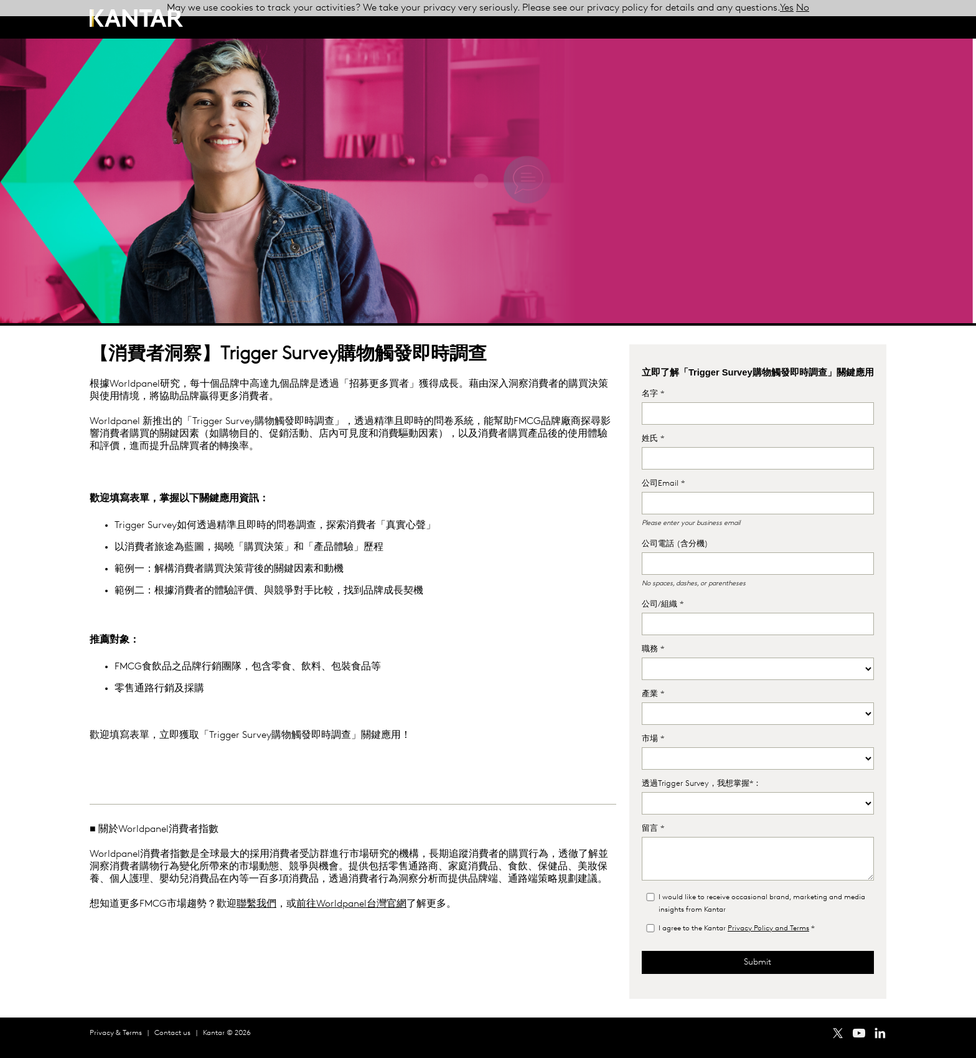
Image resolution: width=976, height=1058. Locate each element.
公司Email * (663, 483)
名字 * (653, 394)
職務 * (653, 649)
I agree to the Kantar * (737, 928)
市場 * (653, 739)
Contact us (172, 1033)
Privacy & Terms (116, 1033)
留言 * (653, 828)
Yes (787, 8)
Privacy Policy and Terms (768, 928)
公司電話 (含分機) (675, 544)
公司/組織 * (662, 604)
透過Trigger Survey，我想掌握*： (701, 784)
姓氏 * (653, 439)
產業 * (653, 694)
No (802, 8)
